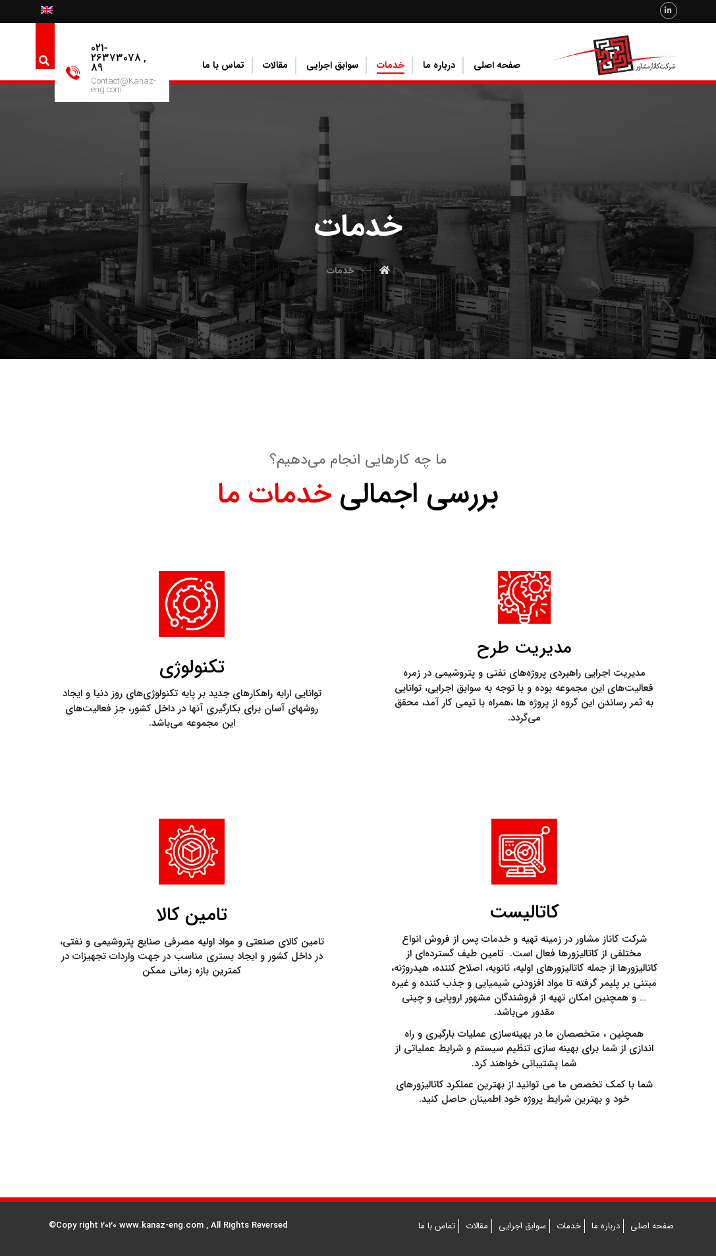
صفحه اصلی (652, 1226)
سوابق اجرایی (522, 1226)
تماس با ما (436, 1226)
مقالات (477, 1226)
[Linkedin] (668, 10)
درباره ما (606, 1226)
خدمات (569, 1226)
